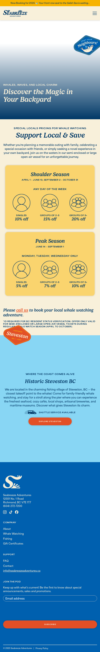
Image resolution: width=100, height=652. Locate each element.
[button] (95, 13)
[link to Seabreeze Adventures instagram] (5, 514)
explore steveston (50, 422)
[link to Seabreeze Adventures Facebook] (16, 514)
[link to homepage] (12, 484)
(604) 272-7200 (12, 508)
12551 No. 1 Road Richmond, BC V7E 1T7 (17, 502)
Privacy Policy (42, 648)
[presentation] (29, 613)
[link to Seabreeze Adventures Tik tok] (10, 514)
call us (22, 310)
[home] (15, 13)
